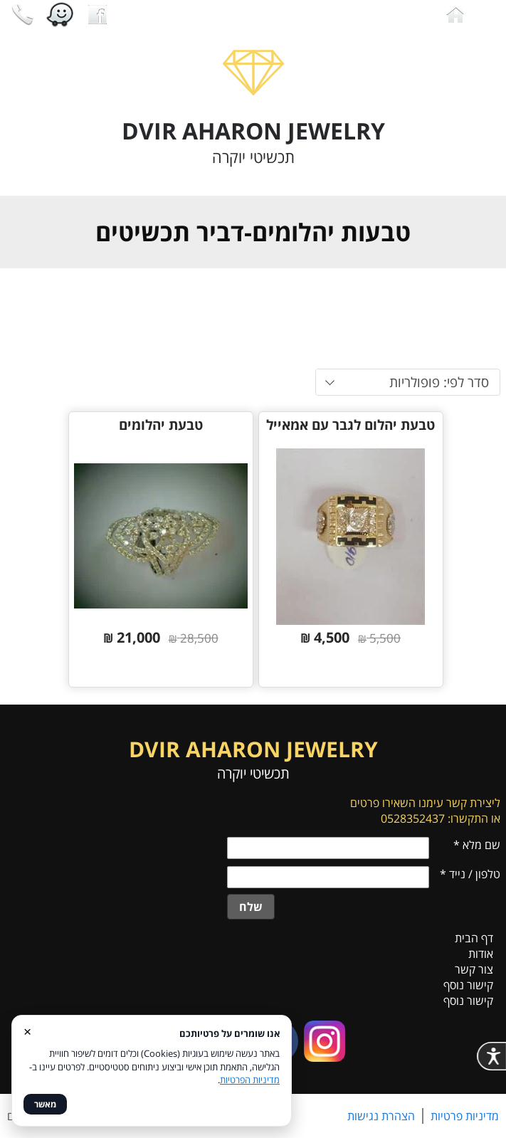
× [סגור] (27, 1030)
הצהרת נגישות (381, 1116)
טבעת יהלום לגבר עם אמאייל (350, 425)
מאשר (45, 1104)
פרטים (287, 670)
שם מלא (476, 845)
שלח (251, 907)
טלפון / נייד (470, 874)
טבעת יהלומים (161, 425)
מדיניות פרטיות (465, 1116)
